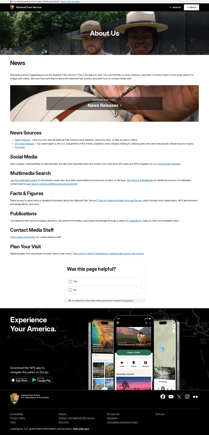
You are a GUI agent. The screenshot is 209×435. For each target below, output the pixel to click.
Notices (62, 413)
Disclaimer (112, 418)
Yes (75, 281)
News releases (22, 139)
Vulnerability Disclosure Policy (122, 422)
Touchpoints (128, 300)
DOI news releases (25, 143)
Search (175, 7)
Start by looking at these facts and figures (120, 200)
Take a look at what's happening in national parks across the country (108, 253)
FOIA (13, 422)
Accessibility (16, 413)
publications (135, 220)
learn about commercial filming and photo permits (51, 183)
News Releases (103, 105)
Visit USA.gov (81, 428)
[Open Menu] (191, 7)
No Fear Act (113, 413)
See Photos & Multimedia (140, 180)
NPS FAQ (63, 422)
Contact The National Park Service (76, 418)
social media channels (168, 163)
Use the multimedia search (24, 180)
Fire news (20, 147)
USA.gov (160, 413)
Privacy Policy (17, 418)
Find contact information (23, 237)
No (75, 289)
